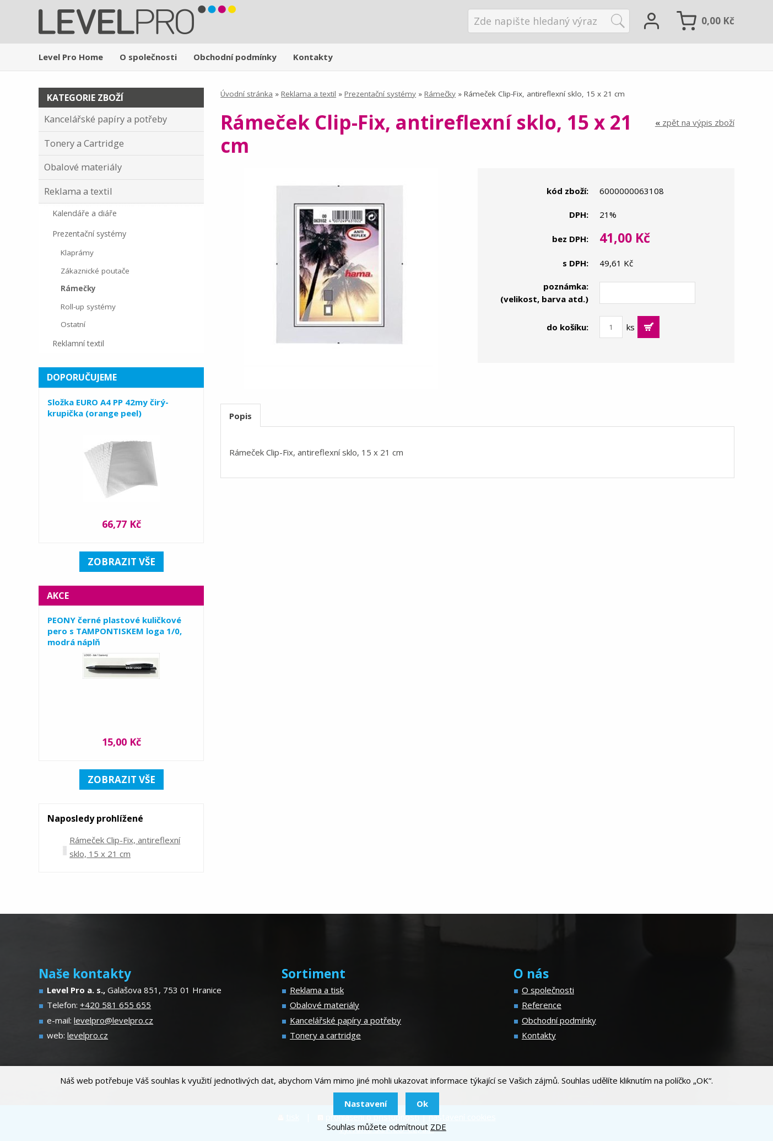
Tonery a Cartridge (84, 143)
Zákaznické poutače (95, 271)
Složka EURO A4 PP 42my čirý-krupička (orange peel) (108, 408)
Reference (541, 1004)
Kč (717, 20)
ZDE (438, 1126)
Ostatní (73, 324)
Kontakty (313, 56)
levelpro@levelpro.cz (113, 1020)
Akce (58, 596)
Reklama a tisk (317, 989)
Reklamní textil (78, 343)
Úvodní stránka (246, 94)
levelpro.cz (87, 1035)
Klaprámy (77, 253)
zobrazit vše (121, 561)
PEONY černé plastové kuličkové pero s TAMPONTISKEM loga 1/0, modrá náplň (114, 630)
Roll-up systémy (88, 307)
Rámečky (440, 94)
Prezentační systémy (380, 94)
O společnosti (148, 56)
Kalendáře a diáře (84, 213)
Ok (422, 1103)
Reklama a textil (308, 94)
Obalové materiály (83, 166)
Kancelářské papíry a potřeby (105, 119)
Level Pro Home (71, 56)
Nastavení (365, 1103)
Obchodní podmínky (235, 56)
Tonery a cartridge (325, 1035)
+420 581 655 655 (115, 1004)
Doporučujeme (82, 377)
